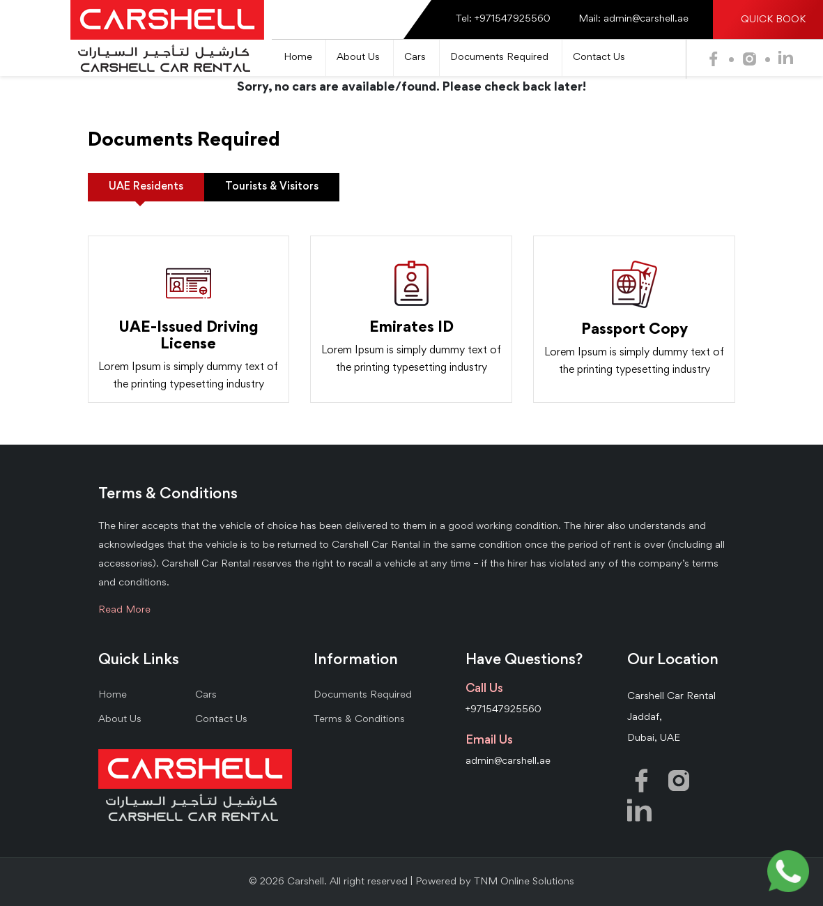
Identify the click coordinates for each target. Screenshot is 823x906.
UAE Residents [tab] (146, 187)
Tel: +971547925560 (503, 19)
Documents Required (499, 57)
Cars (415, 57)
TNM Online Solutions (524, 881)
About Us (358, 57)
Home (298, 57)
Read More (124, 610)
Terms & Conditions (359, 719)
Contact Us (599, 57)
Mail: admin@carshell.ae (633, 19)
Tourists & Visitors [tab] (271, 187)
